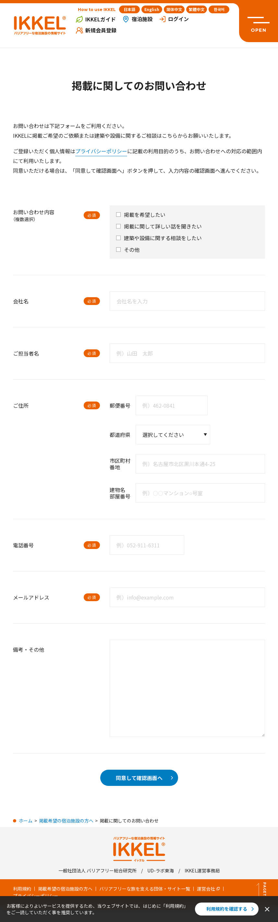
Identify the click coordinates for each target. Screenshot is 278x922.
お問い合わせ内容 (33, 215)
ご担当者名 (26, 353)
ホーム (25, 820)
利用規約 (22, 888)
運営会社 (208, 888)
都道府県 (120, 434)
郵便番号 (120, 405)
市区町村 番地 (120, 463)
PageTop (262, 892)
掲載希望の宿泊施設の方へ (66, 820)
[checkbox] (118, 214)
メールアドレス (31, 597)
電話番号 (23, 545)
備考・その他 (28, 649)
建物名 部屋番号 (120, 492)
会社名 (21, 301)
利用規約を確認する (231, 908)
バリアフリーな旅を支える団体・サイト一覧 (144, 888)
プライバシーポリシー (101, 151)
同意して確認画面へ (145, 778)
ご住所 (21, 405)
